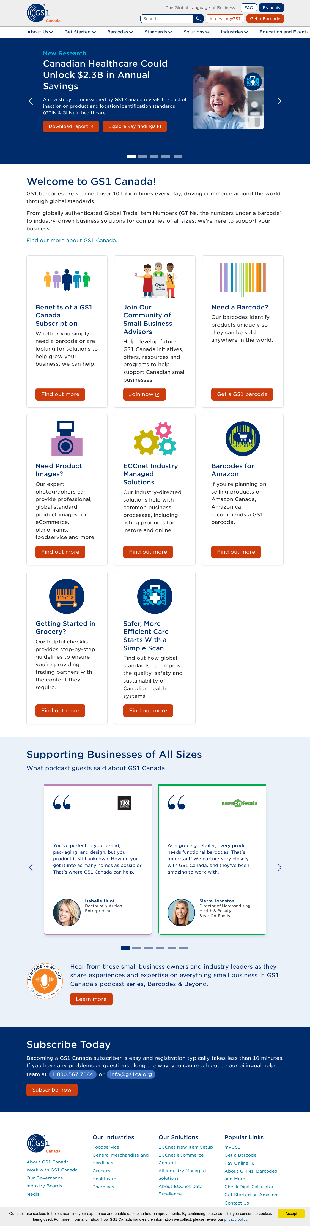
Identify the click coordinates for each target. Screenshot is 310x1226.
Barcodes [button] (117, 31)
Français (271, 7)
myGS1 (232, 1147)
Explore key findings (137, 126)
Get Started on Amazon (250, 1194)
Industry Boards (44, 1186)
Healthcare (104, 1178)
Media (33, 1194)
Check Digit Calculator (249, 1186)
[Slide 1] (131, 156)
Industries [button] (232, 31)
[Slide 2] (142, 156)
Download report (74, 126)
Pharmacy (103, 1186)
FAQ (248, 7)
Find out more (60, 394)
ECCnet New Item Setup (185, 1147)
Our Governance (44, 1178)
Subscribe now (52, 1090)
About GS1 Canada (47, 1162)
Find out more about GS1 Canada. (71, 240)
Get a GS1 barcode (242, 394)
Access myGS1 (225, 18)
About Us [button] (37, 31)
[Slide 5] (178, 156)
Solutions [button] (194, 31)
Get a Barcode (265, 18)
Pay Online (239, 1163)
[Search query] (166, 18)
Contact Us (236, 1203)
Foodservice (105, 1147)
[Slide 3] (154, 156)
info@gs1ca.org (131, 1074)
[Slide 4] (165, 156)
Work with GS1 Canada (52, 1170)
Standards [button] (156, 31)
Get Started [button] (77, 31)
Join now (147, 393)
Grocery (101, 1170)
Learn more (91, 999)
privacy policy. (236, 1219)
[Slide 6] (183, 948)
